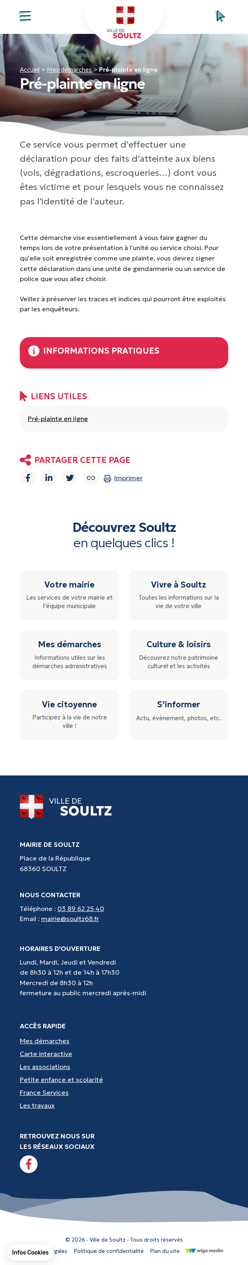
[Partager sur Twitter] (70, 478)
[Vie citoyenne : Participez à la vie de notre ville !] (69, 715)
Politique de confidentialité (109, 1251)
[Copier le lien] (91, 478)
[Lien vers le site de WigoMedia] (204, 1250)
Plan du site (165, 1251)
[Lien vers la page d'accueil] (66, 807)
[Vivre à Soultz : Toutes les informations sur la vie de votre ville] (178, 595)
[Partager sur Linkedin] (49, 478)
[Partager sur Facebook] (28, 478)
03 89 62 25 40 (80, 908)
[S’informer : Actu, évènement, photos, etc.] (178, 715)
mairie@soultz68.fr (70, 919)
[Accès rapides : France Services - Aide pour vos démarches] (124, 1092)
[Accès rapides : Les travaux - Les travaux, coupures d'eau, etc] (124, 1105)
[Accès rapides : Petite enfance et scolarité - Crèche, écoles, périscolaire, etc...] (124, 1079)
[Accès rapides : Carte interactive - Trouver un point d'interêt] (124, 1054)
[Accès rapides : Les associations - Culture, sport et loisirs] (124, 1067)
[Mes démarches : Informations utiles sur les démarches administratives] (69, 655)
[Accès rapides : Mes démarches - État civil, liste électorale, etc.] (124, 1041)
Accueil (30, 69)
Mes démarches (69, 69)
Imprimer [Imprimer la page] (123, 478)
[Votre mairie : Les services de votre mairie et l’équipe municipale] (69, 595)
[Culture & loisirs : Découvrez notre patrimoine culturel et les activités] (178, 655)
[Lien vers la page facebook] (29, 1164)
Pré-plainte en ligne (58, 419)
